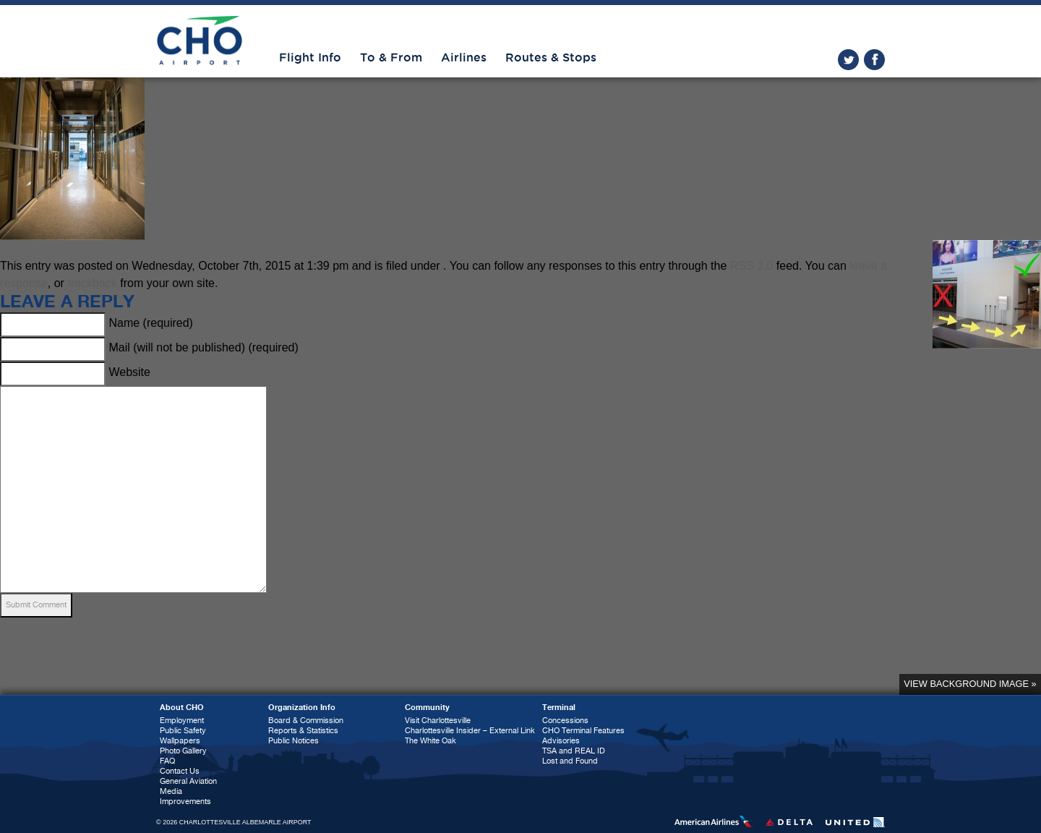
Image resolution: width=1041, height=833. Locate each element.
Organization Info (301, 708)
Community (427, 708)
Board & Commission (305, 721)
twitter (848, 59)
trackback (91, 283)
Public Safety (183, 731)
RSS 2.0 (752, 266)
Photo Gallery (183, 751)
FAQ (167, 761)
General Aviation (188, 781)
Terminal (558, 708)
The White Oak (430, 741)
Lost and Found (570, 761)
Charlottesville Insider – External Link (470, 731)
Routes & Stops (550, 58)
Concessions (565, 721)
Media (171, 791)
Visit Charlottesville (438, 721)
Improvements (185, 802)
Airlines (464, 58)
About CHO (182, 708)
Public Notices (293, 741)
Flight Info (310, 58)
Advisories (561, 741)
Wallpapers (180, 741)
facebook (874, 59)
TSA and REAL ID (573, 751)
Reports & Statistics (303, 731)
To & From (391, 58)
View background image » (970, 683)
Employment (182, 721)
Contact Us (180, 771)
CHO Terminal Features (583, 731)
